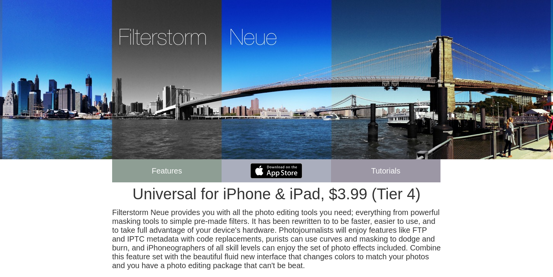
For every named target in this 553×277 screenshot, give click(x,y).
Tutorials (386, 171)
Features (167, 171)
